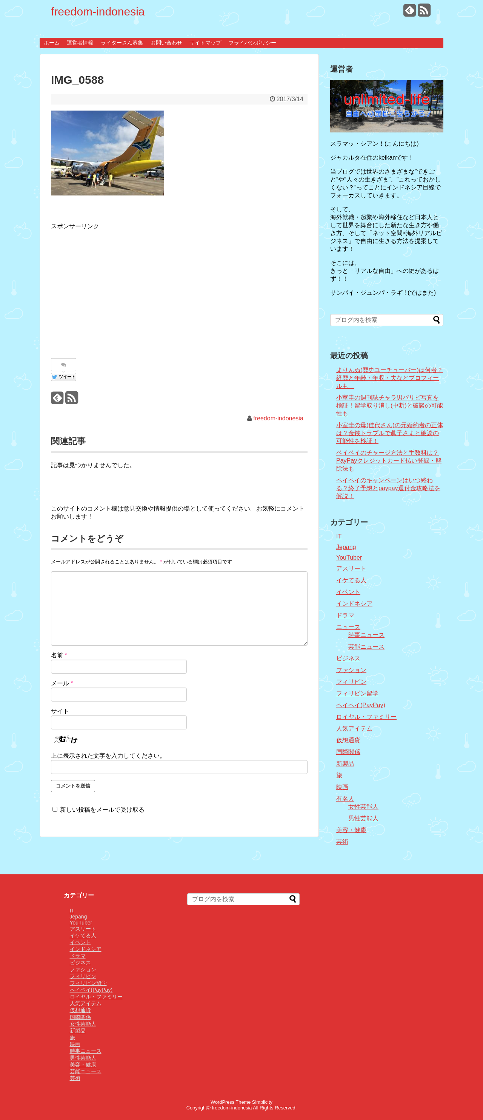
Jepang (346, 547)
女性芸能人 (363, 806)
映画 (342, 787)
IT (338, 536)
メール (62, 683)
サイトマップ (205, 43)
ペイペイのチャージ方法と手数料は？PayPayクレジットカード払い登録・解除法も (388, 460)
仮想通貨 (348, 740)
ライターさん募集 (122, 43)
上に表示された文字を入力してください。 (108, 755)
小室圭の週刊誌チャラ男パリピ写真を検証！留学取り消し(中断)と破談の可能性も (389, 405)
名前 (59, 655)
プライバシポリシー (252, 43)
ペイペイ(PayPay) (360, 705)
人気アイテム (354, 728)
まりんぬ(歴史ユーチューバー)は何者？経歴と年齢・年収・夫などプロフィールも (389, 378)
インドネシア (354, 603)
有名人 (345, 798)
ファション (351, 670)
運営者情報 (80, 43)
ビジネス (348, 658)
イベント (348, 592)
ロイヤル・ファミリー (366, 717)
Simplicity (262, 1102)
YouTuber (349, 557)
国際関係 (348, 752)
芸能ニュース (366, 646)
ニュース (348, 627)
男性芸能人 (363, 818)
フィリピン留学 (357, 693)
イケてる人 (351, 580)
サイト (60, 711)
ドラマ (345, 615)
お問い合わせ (166, 43)
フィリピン (351, 681)
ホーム (52, 43)
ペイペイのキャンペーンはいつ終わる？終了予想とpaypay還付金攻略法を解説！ (388, 488)
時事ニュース (366, 635)
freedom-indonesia (98, 11)
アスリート (351, 568)
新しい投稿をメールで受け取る (102, 809)
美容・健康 (351, 830)
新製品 (345, 763)
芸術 (342, 841)
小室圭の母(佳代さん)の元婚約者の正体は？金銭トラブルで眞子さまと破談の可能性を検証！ (389, 433)
